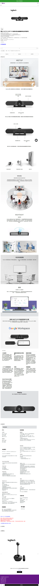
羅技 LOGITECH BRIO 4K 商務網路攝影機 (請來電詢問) (19, 544)
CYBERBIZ (29, 582)
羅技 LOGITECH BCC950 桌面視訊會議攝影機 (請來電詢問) (7, 544)
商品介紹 (7, 54)
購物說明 (13, 571)
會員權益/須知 (10, 571)
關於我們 (6, 571)
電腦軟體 (7, 575)
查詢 (1, 571)
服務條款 (19, 571)
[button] (37, 541)
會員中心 (3, 571)
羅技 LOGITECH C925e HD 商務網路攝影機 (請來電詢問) (31, 544)
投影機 (1, 575)
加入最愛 (2, 50)
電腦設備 (4, 575)
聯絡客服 (21, 571)
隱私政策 (16, 571)
